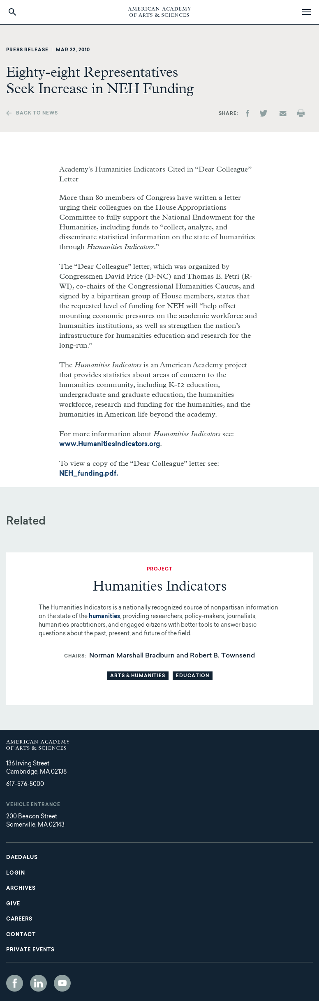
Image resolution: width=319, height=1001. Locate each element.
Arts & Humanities (137, 676)
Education (192, 676)
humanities (104, 617)
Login (15, 873)
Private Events (30, 950)
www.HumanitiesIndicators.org (109, 444)
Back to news (37, 113)
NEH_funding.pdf (87, 474)
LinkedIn (38, 983)
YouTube (62, 983)
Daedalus (22, 857)
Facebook (14, 983)
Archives (21, 888)
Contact (21, 934)
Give (13, 904)
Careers (19, 919)
